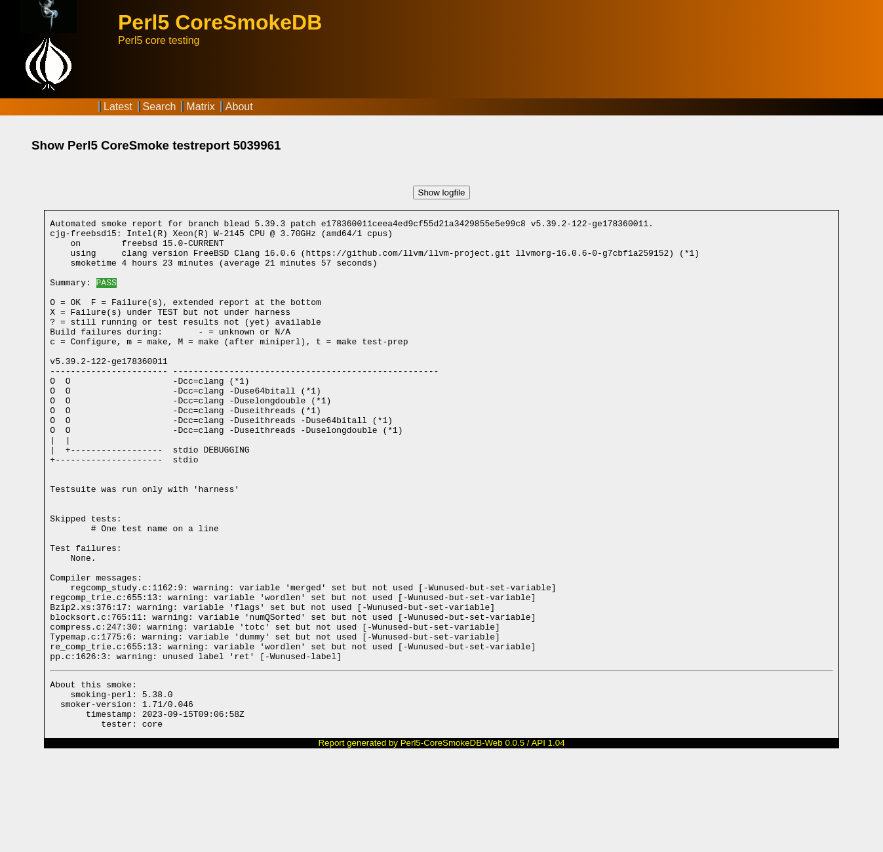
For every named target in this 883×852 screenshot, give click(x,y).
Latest (118, 106)
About (239, 106)
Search (159, 106)
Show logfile (441, 192)
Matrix (200, 106)
